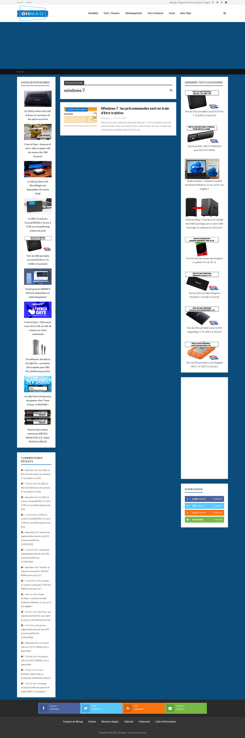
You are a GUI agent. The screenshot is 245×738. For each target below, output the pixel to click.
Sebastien (29, 470)
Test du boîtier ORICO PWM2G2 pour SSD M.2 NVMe (204, 148)
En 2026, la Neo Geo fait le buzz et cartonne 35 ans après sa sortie (35, 474)
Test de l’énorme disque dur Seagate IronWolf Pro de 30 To (204, 260)
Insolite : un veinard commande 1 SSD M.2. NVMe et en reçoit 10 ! (35, 571)
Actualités (92, 13)
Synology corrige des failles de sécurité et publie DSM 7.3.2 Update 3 (35, 687)
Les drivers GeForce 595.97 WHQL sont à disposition (35, 647)
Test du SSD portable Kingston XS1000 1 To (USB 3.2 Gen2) (204, 295)
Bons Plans (186, 13)
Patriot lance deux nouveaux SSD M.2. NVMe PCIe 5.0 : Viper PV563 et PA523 (38, 435)
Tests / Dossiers (111, 13)
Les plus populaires (35, 82)
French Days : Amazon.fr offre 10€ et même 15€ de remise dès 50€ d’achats (38, 150)
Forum (172, 13)
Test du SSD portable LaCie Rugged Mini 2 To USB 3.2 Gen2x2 (204, 364)
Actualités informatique (77, 109)
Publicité (128, 721)
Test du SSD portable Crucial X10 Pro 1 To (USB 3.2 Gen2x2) (204, 113)
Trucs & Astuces (156, 13)
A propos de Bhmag (73, 721)
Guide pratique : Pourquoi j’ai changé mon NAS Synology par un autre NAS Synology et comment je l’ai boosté (204, 223)
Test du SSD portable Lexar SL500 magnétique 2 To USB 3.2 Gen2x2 (204, 329)
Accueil (20, 2)
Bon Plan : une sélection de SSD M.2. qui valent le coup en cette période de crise (36, 616)
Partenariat (144, 721)
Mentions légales (110, 721)
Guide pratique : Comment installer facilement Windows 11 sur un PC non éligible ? (204, 184)
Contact (28, 2)
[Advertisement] (122, 45)
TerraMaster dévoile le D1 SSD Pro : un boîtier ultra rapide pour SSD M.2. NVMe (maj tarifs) (37, 365)
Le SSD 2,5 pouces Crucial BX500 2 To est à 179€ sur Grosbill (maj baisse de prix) (38, 224)
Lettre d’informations (165, 721)
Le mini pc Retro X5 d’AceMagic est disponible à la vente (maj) (38, 187)
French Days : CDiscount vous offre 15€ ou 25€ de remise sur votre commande (38, 328)
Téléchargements (133, 13)
